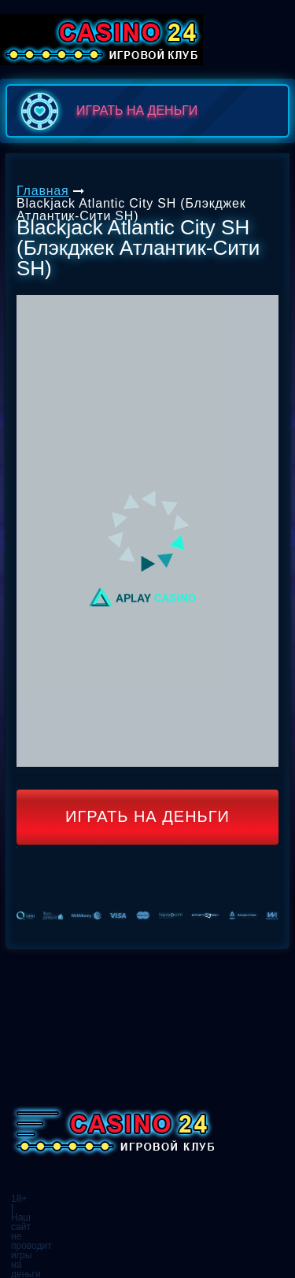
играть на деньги (105, 111)
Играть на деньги (147, 816)
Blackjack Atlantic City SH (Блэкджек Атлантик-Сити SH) (131, 210)
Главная (43, 190)
